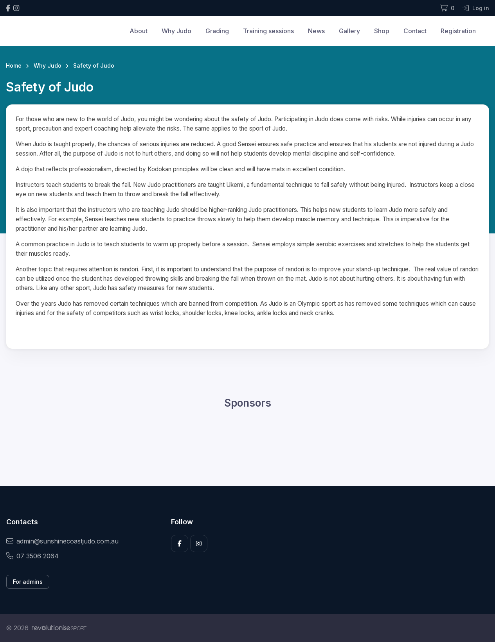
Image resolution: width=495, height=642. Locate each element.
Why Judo (176, 31)
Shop (381, 31)
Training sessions (268, 31)
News (316, 31)
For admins (28, 581)
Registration (458, 31)
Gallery (349, 31)
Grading (217, 31)
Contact (415, 31)
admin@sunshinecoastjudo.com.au (62, 541)
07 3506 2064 (32, 556)
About (139, 31)
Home (14, 65)
